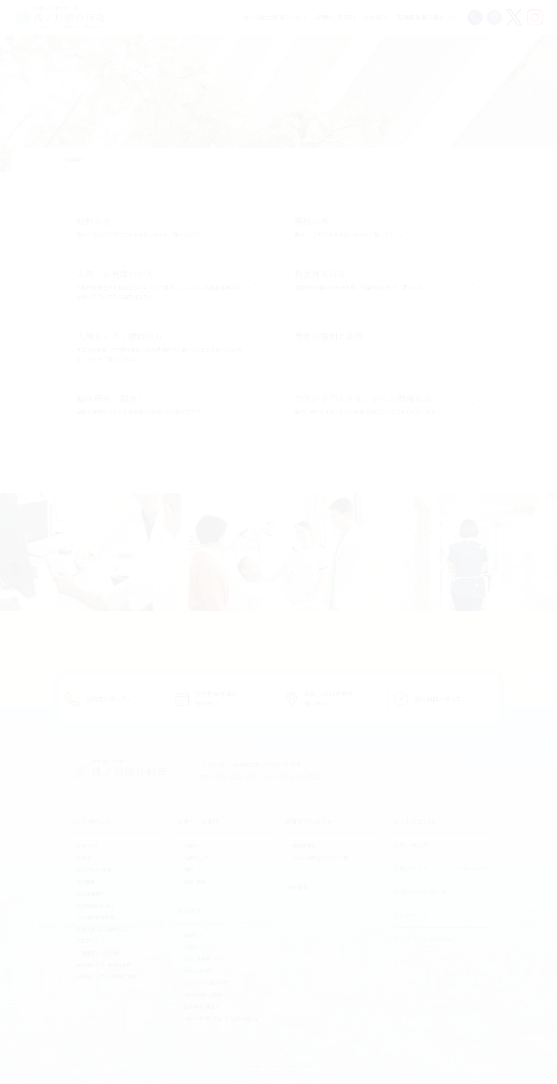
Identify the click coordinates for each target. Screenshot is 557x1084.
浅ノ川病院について (96, 821)
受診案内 (376, 17)
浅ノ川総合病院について (275, 17)
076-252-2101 (228, 775)
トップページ (42, 160)
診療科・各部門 (336, 17)
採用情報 (297, 886)
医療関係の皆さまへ (312, 821)
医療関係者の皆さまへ (426, 17)
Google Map (468, 867)
